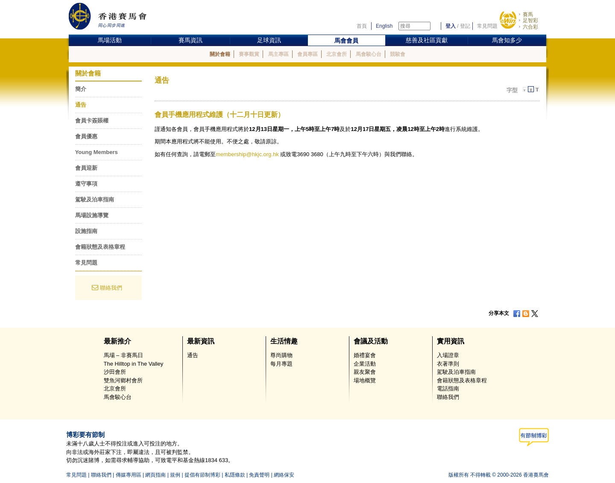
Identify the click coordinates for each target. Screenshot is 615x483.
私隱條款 (235, 475)
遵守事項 (86, 183)
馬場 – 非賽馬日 (123, 355)
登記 (465, 26)
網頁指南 (155, 475)
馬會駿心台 (368, 54)
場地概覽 (365, 380)
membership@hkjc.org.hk (247, 154)
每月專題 (281, 364)
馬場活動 (110, 40)
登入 (450, 26)
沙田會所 (115, 372)
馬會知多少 (507, 40)
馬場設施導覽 (91, 215)
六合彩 (530, 27)
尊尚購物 (281, 355)
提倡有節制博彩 (202, 475)
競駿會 (397, 54)
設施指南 (86, 231)
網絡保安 (284, 475)
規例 (175, 475)
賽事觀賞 (249, 54)
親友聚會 (365, 372)
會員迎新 (86, 168)
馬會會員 (346, 40)
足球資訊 (269, 40)
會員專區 (307, 54)
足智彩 (530, 20)
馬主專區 (278, 54)
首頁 (362, 26)
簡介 (80, 89)
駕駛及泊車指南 (94, 199)
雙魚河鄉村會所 (123, 380)
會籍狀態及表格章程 (100, 247)
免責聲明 (259, 475)
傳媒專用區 (128, 475)
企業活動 (365, 364)
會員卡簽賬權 (91, 120)
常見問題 (487, 26)
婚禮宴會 (365, 355)
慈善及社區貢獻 (427, 40)
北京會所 (336, 54)
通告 (80, 105)
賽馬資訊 (190, 40)
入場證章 (448, 355)
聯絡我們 (111, 288)
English (384, 26)
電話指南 (448, 388)
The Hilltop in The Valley (134, 364)
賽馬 (528, 14)
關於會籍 (220, 54)
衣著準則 (448, 364)
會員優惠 (86, 136)
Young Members (96, 152)
